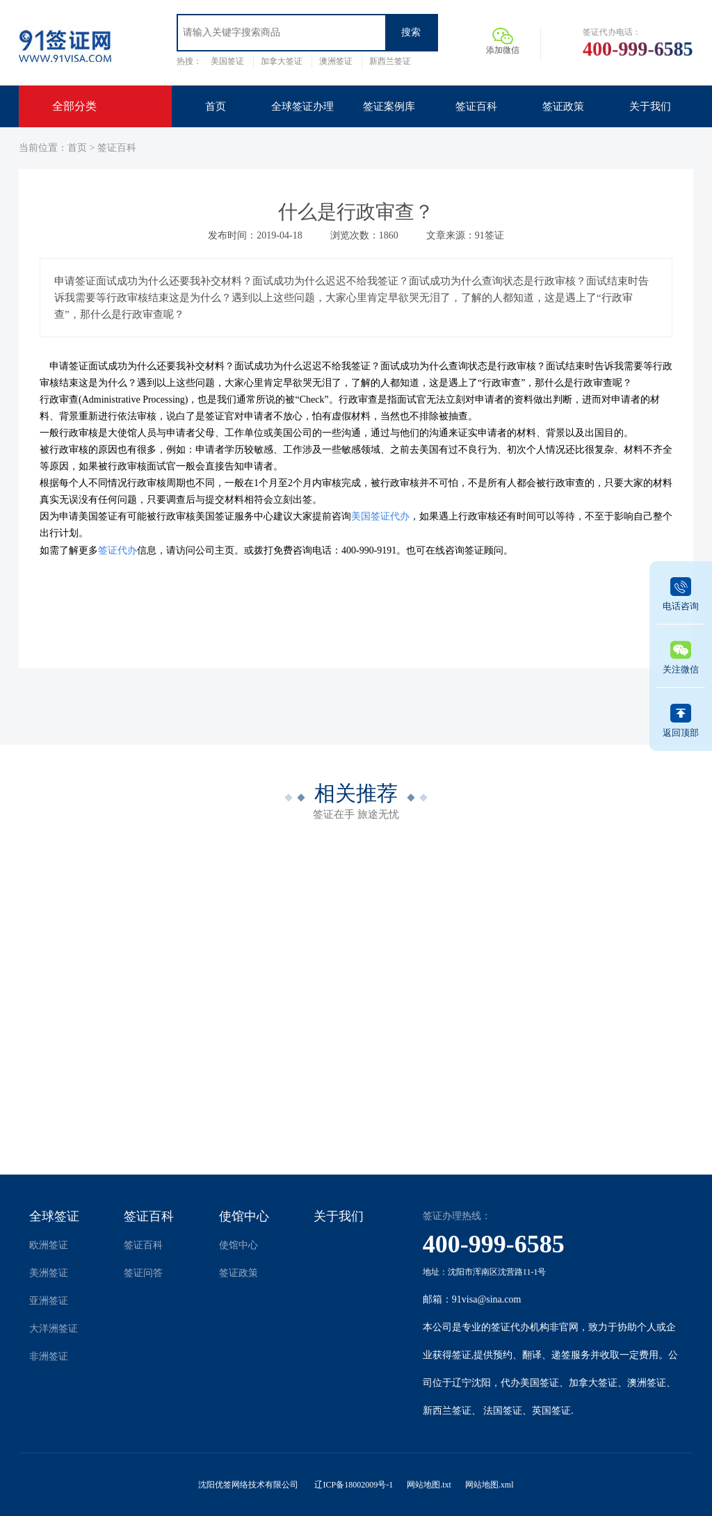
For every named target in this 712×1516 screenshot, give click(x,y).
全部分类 (74, 106)
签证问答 (143, 1273)
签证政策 (238, 1273)
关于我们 (339, 1216)
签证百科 (116, 148)
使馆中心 (244, 1216)
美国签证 (227, 61)
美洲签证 (48, 1273)
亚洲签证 (48, 1301)
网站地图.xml (489, 1485)
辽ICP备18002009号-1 (353, 1485)
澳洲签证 (336, 61)
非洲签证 (48, 1356)
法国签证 (502, 1410)
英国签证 (551, 1410)
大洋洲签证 (53, 1328)
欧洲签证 (48, 1245)
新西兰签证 (390, 61)
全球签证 (54, 1216)
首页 (77, 148)
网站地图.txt (429, 1485)
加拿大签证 (281, 61)
